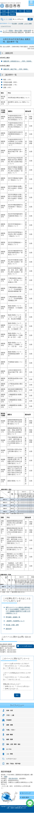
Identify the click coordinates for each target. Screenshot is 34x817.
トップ (5, 30)
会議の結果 (27, 30)
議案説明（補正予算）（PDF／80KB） (16, 69)
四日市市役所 (10, 5)
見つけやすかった (11, 666)
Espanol (28, 11)
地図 (5, 776)
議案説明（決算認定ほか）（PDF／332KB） (17, 61)
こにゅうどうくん (6, 26)
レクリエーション (11, 758)
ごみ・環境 (9, 754)
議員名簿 (9, 629)
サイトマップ (26, 793)
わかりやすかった (11, 677)
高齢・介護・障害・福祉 (13, 744)
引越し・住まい (10, 730)
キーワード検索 (6, 18)
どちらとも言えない (23, 686)
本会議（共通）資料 (12, 625)
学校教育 (8, 720)
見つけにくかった (14, 668)
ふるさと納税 (28, 23)
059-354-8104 (13, 778)
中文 (20, 11)
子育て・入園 (10, 715)
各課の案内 (25, 797)
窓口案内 (14, 23)
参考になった (9, 686)
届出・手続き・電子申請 (13, 763)
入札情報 (20, 23)
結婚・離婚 (9, 734)
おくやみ (8, 749)
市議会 (11, 30)
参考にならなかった (11, 688)
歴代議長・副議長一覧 (13, 617)
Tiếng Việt (12, 14)
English (4, 11)
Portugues (12, 11)
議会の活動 (18, 30)
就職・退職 (9, 725)
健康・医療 (9, 739)
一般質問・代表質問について (15, 621)
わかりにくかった (14, 679)
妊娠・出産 (9, 710)
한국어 (4, 14)
